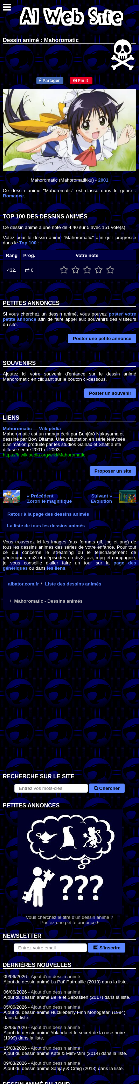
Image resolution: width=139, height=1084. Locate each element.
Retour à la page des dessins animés (48, 514)
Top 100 (27, 242)
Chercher (107, 788)
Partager (49, 80)
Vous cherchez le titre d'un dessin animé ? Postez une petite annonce (69, 867)
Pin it (80, 80)
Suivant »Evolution (101, 498)
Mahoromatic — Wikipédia (32, 428)
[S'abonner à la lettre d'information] (50, 947)
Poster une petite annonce (102, 338)
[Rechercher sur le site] (51, 788)
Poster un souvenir (110, 393)
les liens (56, 568)
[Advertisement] (69, 696)
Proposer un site (113, 471)
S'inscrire (106, 947)
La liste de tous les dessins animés (46, 525)
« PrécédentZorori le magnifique (49, 498)
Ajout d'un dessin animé (55, 976)
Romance (13, 195)
